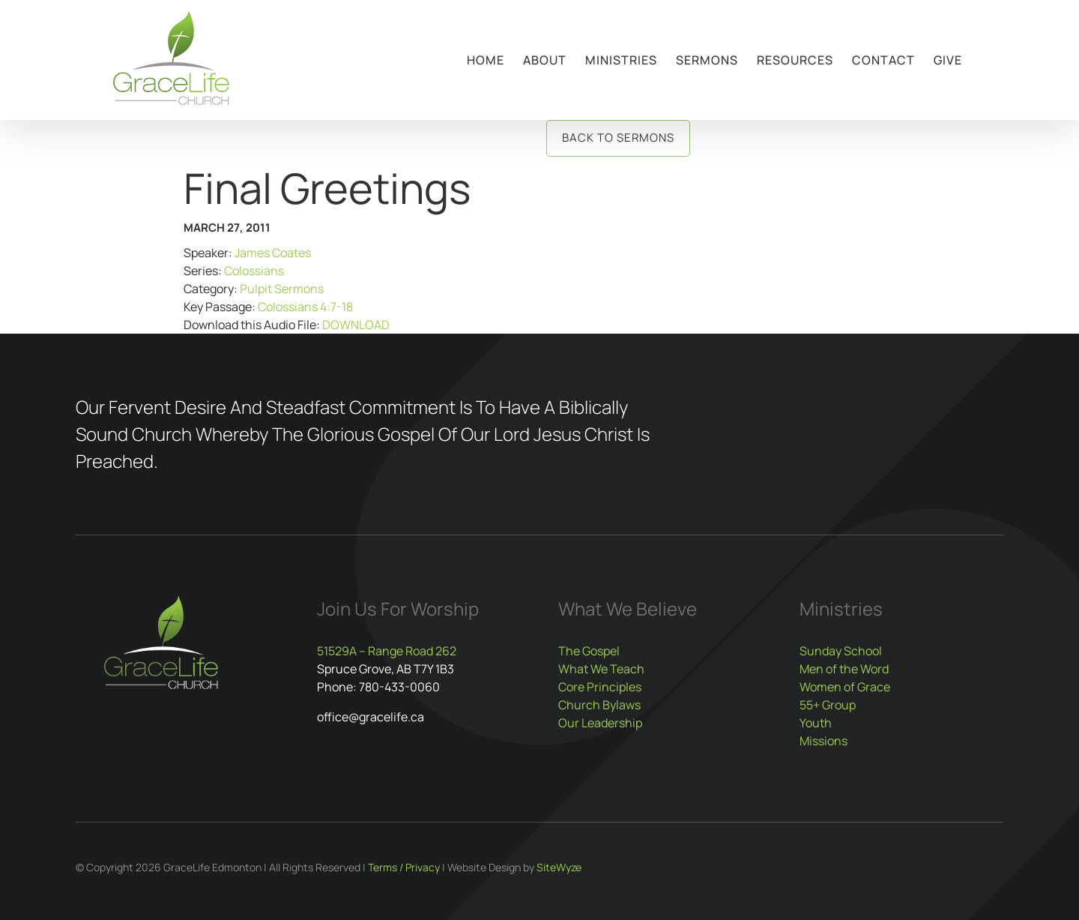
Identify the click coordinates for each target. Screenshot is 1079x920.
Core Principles (599, 687)
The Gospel (589, 651)
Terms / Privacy (404, 867)
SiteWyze (559, 867)
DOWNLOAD (356, 324)
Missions (823, 741)
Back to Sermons (618, 137)
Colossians (254, 270)
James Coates (273, 252)
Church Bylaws (599, 705)
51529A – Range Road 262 (386, 651)
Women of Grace (845, 687)
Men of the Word (844, 669)
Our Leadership (600, 723)
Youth (816, 723)
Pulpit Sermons (282, 288)
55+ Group (828, 705)
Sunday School (841, 651)
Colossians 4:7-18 (305, 306)
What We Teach (601, 669)
